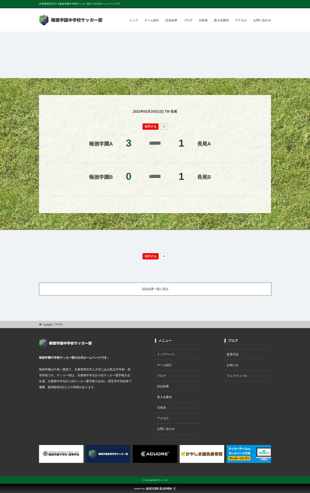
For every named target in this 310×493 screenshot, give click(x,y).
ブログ (188, 20)
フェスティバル (237, 375)
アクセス (241, 20)
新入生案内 (221, 20)
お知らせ (233, 365)
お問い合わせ (262, 20)
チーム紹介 (151, 20)
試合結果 (171, 20)
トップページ (166, 354)
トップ (133, 20)
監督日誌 (233, 354)
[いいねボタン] (151, 126)
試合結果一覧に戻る (155, 289)
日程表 (203, 20)
